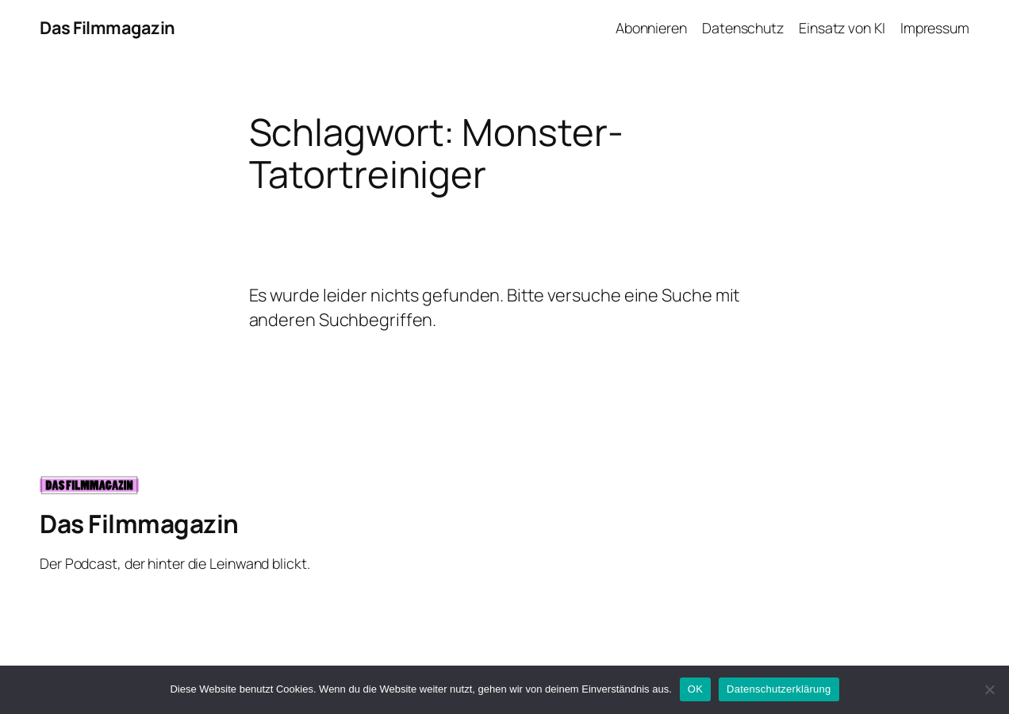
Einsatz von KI (842, 27)
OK (695, 689)
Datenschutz (743, 27)
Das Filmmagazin (107, 28)
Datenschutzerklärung (779, 689)
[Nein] (989, 689)
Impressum (934, 27)
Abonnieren (651, 27)
